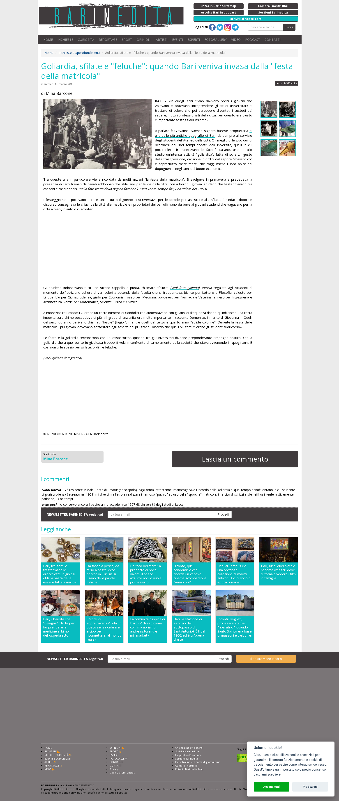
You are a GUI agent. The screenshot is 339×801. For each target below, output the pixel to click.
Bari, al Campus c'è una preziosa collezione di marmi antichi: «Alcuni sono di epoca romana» (234, 574)
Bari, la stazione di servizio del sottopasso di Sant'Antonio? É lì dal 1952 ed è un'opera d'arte (189, 629)
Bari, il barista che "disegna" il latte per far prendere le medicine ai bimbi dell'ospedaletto (59, 627)
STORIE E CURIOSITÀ (56, 755)
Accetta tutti (271, 786)
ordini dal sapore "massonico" (228, 159)
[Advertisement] (147, 249)
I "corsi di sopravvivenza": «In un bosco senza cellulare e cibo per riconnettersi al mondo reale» (104, 629)
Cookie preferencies (122, 772)
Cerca (289, 27)
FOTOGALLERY (215, 39)
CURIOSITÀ (86, 39)
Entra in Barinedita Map (189, 769)
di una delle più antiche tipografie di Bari (203, 133)
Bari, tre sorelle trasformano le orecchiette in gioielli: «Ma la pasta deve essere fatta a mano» (59, 574)
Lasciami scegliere (267, 774)
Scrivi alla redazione (187, 751)
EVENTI (177, 39)
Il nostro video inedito (266, 659)
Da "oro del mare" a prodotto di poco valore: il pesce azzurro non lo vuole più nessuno (145, 574)
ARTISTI (162, 39)
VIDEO (236, 39)
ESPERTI (193, 39)
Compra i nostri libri (187, 765)
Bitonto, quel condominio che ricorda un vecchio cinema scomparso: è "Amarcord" (190, 574)
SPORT (127, 39)
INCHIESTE (65, 39)
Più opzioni (310, 786)
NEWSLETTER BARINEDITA (75, 514)
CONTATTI (273, 39)
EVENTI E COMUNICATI (57, 758)
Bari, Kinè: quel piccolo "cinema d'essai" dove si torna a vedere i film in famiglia (278, 572)
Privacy (114, 769)
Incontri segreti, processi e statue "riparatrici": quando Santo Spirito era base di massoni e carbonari (234, 627)
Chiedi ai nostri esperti (189, 747)
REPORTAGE (108, 39)
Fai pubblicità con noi (188, 755)
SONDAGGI (116, 762)
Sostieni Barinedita (186, 758)
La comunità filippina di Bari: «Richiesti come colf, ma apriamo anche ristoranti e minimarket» (147, 627)
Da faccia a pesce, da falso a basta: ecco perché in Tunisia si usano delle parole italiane (103, 574)
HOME (48, 39)
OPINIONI (144, 39)
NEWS (47, 769)
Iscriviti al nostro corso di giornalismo (197, 762)
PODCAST (252, 39)
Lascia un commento (235, 459)
